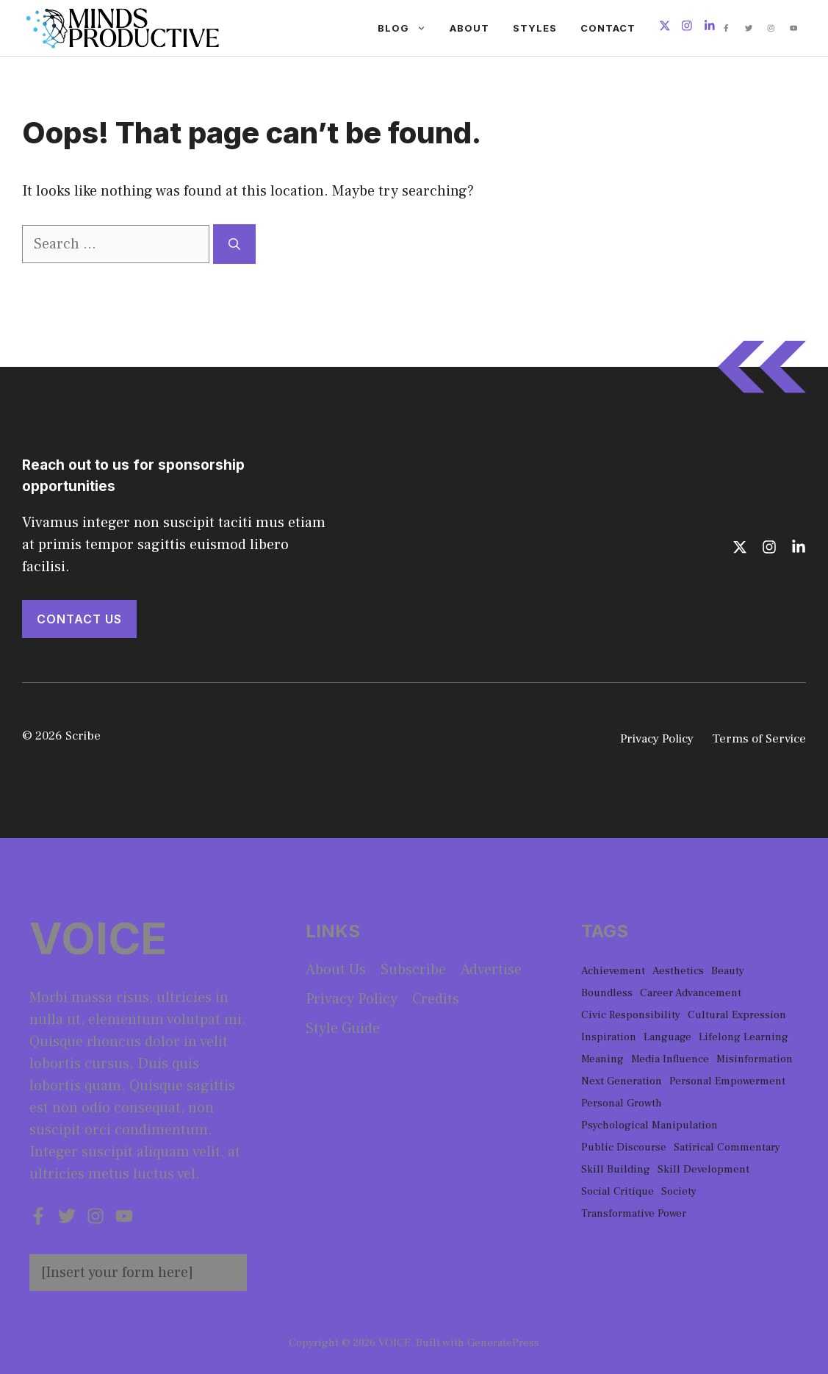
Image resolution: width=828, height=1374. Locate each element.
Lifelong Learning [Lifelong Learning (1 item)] (743, 1037)
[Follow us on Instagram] (687, 27)
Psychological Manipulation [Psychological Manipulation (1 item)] (649, 1125)
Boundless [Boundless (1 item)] (607, 993)
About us (336, 969)
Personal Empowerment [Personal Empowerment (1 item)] (727, 1081)
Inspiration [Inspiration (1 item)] (608, 1037)
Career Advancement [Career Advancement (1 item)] (690, 993)
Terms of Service (759, 739)
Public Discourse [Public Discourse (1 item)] (623, 1147)
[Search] (234, 244)
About (469, 28)
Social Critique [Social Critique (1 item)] (617, 1191)
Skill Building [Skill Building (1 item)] (615, 1169)
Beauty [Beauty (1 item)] (727, 971)
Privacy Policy (657, 739)
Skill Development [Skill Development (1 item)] (703, 1169)
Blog (408, 28)
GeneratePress (503, 1343)
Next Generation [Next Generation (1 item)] (621, 1081)
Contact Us (79, 619)
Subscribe (413, 969)
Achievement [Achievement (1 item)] (613, 971)
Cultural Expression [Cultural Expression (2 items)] (737, 1015)
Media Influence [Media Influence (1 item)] (670, 1059)
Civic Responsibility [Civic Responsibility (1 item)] (630, 1015)
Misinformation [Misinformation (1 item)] (754, 1059)
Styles (535, 28)
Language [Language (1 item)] (667, 1037)
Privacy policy (351, 999)
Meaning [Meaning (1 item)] (602, 1059)
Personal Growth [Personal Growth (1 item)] (621, 1103)
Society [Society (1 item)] (678, 1191)
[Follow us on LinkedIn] (710, 27)
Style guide (343, 1028)
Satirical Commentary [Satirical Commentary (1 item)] (727, 1147)
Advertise (491, 969)
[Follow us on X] (665, 27)
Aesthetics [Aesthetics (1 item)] (678, 971)
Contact (608, 28)
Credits (435, 999)
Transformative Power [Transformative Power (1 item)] (633, 1213)
